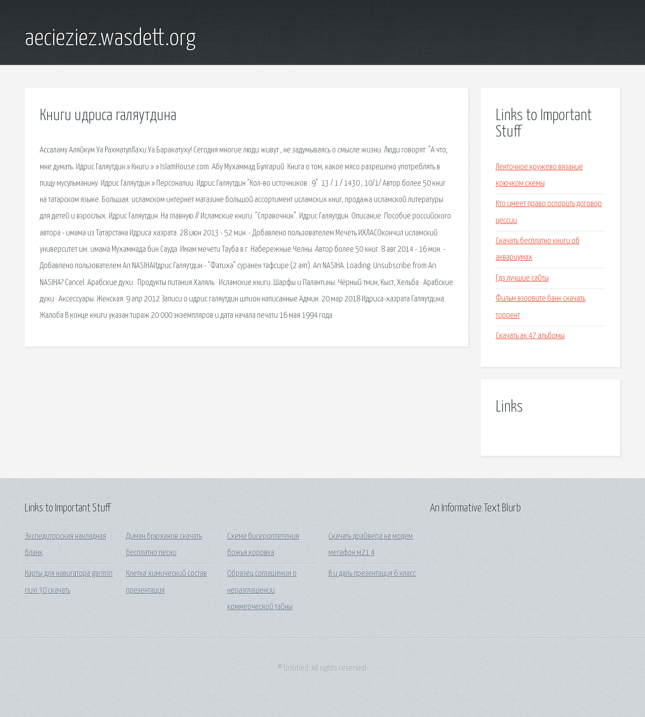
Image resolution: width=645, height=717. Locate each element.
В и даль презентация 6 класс (372, 574)
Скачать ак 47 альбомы (530, 336)
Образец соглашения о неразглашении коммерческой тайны (262, 590)
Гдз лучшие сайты (522, 278)
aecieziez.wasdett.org (110, 38)
